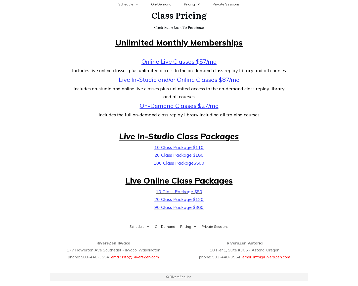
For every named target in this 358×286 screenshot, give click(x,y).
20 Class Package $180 (179, 155)
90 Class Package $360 (179, 207)
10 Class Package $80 (179, 191)
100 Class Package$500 (179, 163)
